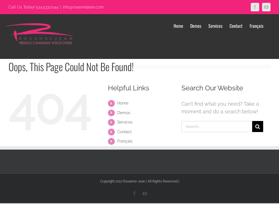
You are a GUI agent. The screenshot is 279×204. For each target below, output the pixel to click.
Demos (123, 112)
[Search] (257, 126)
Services (125, 122)
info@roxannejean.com (83, 7)
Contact (124, 131)
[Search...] (216, 126)
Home (122, 103)
